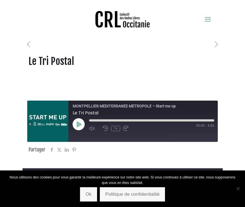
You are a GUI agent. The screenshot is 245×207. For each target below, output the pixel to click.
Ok (89, 194)
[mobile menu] (208, 19)
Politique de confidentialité (132, 194)
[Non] (238, 188)
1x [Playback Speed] (115, 128)
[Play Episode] (79, 124)
